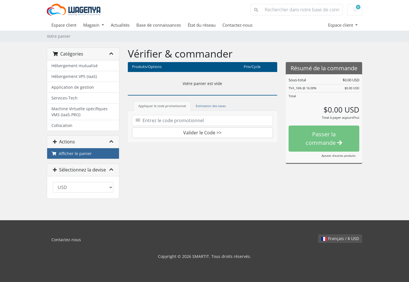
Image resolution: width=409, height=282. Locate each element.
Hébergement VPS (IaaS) (74, 76)
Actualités (120, 25)
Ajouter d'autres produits (339, 156)
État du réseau (202, 25)
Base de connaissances (158, 25)
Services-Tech (64, 98)
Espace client (63, 25)
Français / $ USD (340, 238)
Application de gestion (72, 87)
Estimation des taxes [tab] (211, 106)
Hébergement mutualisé (74, 65)
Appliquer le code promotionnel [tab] (162, 106)
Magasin (92, 25)
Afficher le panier (71, 153)
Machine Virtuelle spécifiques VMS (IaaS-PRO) (79, 111)
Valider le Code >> (202, 133)
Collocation (61, 125)
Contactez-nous (237, 25)
